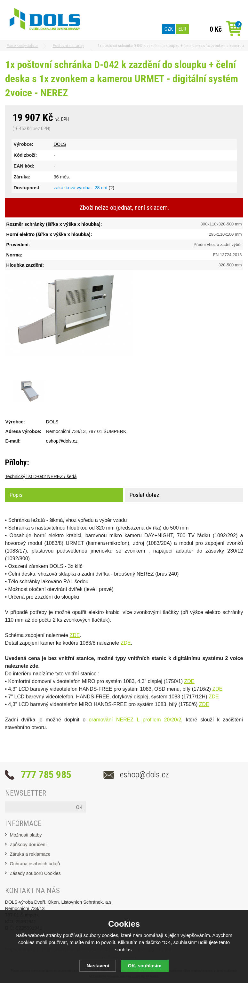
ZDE (74, 635)
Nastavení (97, 965)
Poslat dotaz (144, 495)
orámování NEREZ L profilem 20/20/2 (135, 719)
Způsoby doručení (28, 844)
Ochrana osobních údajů (35, 863)
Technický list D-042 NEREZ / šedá (41, 476)
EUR (182, 29)
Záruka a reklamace (30, 854)
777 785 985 (46, 775)
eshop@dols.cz (62, 441)
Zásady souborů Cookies (35, 873)
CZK (168, 29)
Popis (16, 495)
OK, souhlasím (145, 965)
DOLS (60, 144)
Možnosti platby (26, 835)
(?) (111, 187)
